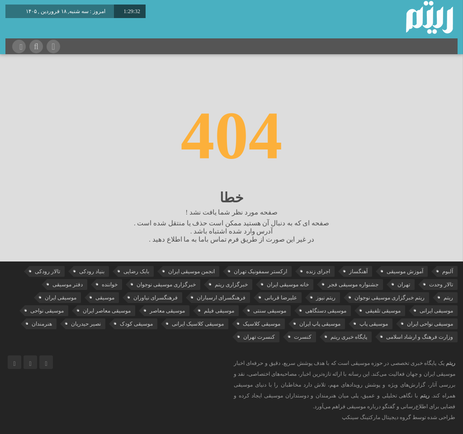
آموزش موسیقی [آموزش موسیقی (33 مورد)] (405, 271)
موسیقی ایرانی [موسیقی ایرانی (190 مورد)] (436, 311)
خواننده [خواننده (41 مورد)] (110, 284)
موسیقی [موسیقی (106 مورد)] (104, 297)
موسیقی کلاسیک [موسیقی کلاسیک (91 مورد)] (261, 324)
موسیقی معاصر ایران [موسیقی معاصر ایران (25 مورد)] (107, 311)
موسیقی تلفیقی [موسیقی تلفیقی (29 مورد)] (383, 311)
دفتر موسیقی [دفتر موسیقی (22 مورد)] (67, 284)
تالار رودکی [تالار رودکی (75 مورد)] (47, 271)
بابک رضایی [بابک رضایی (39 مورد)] (136, 271)
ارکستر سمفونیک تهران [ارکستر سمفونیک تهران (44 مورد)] (260, 271)
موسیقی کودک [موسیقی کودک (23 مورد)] (136, 324)
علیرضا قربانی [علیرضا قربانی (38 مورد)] (281, 297)
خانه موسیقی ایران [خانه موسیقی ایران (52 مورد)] (288, 284)
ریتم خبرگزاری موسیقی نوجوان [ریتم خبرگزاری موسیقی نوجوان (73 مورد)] (389, 297)
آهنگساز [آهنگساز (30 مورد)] (358, 271)
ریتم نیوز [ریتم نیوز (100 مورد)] (325, 297)
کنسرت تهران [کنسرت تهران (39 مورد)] (259, 337)
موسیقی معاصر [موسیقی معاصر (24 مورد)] (167, 311)
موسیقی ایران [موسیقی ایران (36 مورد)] (60, 297)
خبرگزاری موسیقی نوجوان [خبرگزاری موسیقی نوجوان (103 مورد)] (166, 284)
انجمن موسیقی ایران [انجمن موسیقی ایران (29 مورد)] (191, 271)
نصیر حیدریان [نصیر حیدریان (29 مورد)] (86, 324)
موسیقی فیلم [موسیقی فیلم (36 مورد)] (219, 311)
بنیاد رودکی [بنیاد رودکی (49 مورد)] (91, 271)
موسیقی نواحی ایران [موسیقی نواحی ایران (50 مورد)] (430, 324)
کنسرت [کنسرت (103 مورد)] (303, 337)
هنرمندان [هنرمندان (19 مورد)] (42, 324)
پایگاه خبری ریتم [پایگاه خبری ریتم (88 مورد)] (349, 337)
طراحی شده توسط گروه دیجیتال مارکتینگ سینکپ (398, 417)
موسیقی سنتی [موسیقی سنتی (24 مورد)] (269, 311)
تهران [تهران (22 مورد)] (403, 284)
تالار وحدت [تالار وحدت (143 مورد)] (441, 284)
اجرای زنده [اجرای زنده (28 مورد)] (318, 271)
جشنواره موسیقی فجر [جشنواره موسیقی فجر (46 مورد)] (353, 284)
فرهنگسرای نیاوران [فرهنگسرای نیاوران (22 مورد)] (155, 297)
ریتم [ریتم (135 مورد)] (448, 297)
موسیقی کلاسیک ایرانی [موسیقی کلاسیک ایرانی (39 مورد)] (198, 324)
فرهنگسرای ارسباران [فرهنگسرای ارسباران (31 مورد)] (221, 297)
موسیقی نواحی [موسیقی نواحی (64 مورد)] (47, 311)
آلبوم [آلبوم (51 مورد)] (447, 271)
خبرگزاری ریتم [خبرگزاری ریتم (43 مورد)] (231, 284)
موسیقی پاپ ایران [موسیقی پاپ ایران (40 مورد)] (319, 324)
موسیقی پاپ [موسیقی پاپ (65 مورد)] (373, 324)
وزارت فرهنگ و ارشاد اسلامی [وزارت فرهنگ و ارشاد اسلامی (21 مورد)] (419, 337)
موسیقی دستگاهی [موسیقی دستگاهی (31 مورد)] (325, 311)
